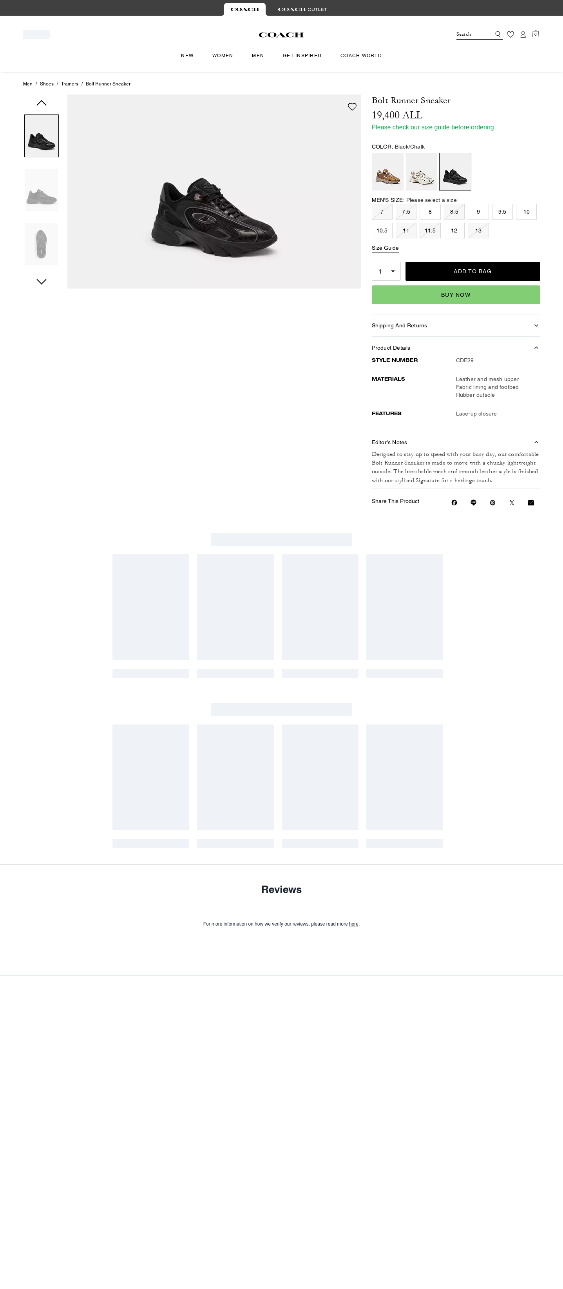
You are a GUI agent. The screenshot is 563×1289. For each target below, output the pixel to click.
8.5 (454, 212)
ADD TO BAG (473, 271)
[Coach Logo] (281, 35)
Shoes (47, 84)
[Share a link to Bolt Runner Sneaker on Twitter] (512, 503)
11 (406, 230)
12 (454, 230)
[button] (41, 137)
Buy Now (456, 295)
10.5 (382, 230)
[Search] (467, 34)
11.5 (430, 230)
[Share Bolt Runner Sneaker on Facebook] (454, 502)
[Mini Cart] (535, 34)
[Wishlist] (510, 34)
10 (526, 212)
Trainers (69, 84)
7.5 (406, 212)
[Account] (523, 34)
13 (478, 230)
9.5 (502, 212)
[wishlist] (352, 107)
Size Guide (385, 248)
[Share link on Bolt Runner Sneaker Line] (473, 502)
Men (28, 84)
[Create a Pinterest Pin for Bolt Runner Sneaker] (493, 503)
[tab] (245, 9)
